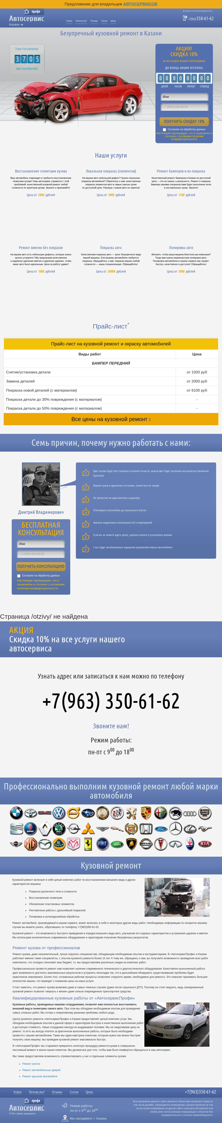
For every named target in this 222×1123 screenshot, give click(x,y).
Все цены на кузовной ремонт (109, 419)
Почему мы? (81, 20)
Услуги (69, 20)
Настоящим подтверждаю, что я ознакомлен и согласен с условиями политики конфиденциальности (184, 136)
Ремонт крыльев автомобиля (39, 1076)
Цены (113, 20)
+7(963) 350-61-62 (111, 701)
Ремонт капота (31, 1063)
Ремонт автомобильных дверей (41, 1070)
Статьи (104, 20)
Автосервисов (140, 4)
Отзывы (94, 20)
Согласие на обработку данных (187, 129)
